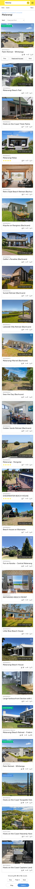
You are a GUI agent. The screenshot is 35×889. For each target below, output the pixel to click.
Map (11, 885)
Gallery (23, 885)
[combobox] (17, 3)
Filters (32, 7)
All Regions (4, 12)
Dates (2, 7)
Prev (4, 58)
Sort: (4, 20)
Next (30, 58)
